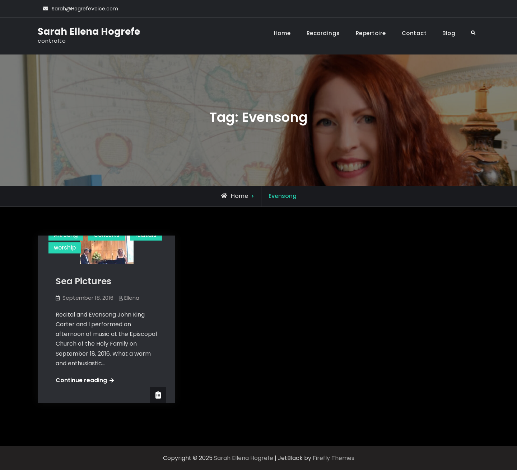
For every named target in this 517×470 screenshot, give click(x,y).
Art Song (66, 235)
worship (65, 247)
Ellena (131, 298)
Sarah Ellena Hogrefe (89, 31)
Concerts (107, 235)
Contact (414, 33)
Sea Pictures (83, 281)
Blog (448, 33)
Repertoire (371, 33)
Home (282, 33)
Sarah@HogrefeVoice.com (85, 8)
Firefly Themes (333, 458)
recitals (146, 235)
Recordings (323, 33)
